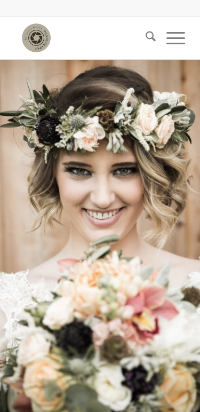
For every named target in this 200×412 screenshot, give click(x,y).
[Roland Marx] (83, 38)
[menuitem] (145, 38)
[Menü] (170, 38)
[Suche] (145, 38)
